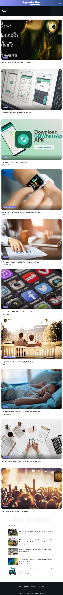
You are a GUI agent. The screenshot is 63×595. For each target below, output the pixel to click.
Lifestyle (12, 356)
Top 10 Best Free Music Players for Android (16, 62)
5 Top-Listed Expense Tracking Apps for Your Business (20, 262)
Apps (5, 57)
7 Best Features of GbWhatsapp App (14, 162)
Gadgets (12, 207)
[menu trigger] (3, 3)
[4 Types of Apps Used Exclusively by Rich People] (31, 338)
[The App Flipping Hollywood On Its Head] (31, 488)
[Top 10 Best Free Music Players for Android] (31, 40)
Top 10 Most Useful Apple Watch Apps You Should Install (21, 212)
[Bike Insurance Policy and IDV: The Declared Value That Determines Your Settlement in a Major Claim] (13, 541)
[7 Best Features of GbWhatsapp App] (31, 139)
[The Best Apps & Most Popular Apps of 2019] (31, 289)
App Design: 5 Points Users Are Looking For (16, 112)
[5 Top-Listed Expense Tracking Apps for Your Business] (31, 239)
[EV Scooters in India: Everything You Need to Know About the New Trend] (13, 570)
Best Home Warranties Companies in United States (35, 530)
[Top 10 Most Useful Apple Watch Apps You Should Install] (31, 189)
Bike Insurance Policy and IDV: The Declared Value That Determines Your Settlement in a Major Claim (36, 540)
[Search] (60, 3)
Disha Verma (6, 314)
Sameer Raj (6, 65)
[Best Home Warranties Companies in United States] (13, 531)
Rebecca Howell (7, 214)
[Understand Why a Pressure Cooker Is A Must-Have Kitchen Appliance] (13, 551)
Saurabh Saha (7, 164)
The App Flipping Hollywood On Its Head (15, 511)
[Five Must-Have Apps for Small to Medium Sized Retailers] (31, 438)
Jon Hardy (5, 363)
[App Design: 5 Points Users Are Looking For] (31, 89)
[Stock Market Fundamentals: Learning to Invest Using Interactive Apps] (13, 560)
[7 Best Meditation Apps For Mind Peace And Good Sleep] (31, 388)
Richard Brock (7, 114)
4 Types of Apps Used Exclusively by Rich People (17, 361)
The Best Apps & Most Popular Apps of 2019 (16, 311)
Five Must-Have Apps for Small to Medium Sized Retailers (21, 461)
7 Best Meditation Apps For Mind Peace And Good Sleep (20, 411)
